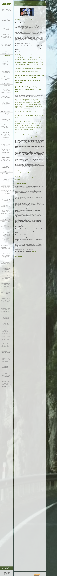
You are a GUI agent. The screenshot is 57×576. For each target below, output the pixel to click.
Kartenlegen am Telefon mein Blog (5, 127)
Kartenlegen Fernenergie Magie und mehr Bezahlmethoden (6, 33)
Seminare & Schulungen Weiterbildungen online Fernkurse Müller (5, 283)
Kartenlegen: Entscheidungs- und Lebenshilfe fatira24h (6, 103)
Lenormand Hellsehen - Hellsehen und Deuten (6, 157)
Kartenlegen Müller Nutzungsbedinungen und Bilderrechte (6, 56)
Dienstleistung (6, 388)
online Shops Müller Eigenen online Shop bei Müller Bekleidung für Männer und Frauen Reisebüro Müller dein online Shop (5, 73)
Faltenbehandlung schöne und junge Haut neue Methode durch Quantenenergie (6, 341)
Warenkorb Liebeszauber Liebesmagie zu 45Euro (5, 305)
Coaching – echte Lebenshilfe (6, 114)
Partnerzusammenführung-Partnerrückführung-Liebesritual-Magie (6, 131)
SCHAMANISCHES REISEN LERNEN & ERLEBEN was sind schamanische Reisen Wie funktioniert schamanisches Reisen (6, 88)
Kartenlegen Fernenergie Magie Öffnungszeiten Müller (6, 50)
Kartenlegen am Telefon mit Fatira (5, 140)
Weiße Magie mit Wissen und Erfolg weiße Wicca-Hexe (6, 313)
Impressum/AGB (6, 23)
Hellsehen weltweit (5, 137)
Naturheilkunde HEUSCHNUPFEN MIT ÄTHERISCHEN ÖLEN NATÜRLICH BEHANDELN (6, 318)
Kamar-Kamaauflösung (6, 386)
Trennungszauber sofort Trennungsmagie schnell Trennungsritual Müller (6, 244)
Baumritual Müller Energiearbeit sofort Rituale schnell (6, 231)
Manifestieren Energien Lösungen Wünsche (6, 381)
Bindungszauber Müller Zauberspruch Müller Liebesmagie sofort (5, 248)
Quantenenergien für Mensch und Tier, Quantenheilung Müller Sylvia (5, 335)
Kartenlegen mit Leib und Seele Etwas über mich (6, 135)
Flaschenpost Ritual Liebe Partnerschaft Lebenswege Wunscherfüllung (6, 329)
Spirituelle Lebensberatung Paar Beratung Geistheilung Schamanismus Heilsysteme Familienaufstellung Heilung (6, 120)
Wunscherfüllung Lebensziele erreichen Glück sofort (6, 363)
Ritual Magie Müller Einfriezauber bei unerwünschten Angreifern (6, 257)
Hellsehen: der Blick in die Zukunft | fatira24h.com (6, 41)
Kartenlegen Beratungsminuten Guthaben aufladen (5, 367)
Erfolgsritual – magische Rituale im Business (6, 309)
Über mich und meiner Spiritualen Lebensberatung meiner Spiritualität (5, 20)
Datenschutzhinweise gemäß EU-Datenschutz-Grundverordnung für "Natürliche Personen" (5, 27)
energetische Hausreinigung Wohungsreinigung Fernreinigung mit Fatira (5, 357)
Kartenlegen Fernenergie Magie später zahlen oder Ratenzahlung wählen (6, 37)
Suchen (44, 2)
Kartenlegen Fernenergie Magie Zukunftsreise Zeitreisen (6, 45)
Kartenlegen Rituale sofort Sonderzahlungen (6, 384)
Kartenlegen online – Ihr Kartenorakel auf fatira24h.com (5, 215)
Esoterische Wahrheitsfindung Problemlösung (5, 372)
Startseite (6, 15)
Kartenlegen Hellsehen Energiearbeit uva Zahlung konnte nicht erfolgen (6, 273)
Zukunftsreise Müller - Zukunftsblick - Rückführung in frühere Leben (5, 263)
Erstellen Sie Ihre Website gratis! (29, 574)
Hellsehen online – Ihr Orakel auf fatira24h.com (6, 219)
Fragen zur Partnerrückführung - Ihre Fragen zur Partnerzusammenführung (6, 181)
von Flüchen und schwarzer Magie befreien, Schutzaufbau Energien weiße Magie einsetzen (6, 352)
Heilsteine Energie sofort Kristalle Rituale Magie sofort (6, 288)
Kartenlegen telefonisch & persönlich (6, 61)
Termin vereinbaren (6, 53)
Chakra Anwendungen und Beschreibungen (6, 194)
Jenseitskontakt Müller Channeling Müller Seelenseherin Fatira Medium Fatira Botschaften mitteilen (5, 199)
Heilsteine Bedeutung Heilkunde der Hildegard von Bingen (5, 346)
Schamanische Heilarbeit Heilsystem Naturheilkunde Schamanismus (5, 324)
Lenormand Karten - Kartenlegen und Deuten (5, 153)
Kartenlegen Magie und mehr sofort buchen (6, 253)
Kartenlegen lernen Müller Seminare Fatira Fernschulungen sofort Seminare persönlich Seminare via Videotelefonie (5, 237)
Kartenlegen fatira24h (6, 298)
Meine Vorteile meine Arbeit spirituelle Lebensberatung (6, 64)
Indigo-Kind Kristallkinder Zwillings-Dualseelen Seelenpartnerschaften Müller (6, 294)
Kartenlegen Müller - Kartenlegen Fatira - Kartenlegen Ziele (6, 175)
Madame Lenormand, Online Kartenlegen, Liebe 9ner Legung (6, 160)
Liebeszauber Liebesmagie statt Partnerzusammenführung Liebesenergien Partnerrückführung (6, 81)
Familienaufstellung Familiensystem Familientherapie (6, 376)
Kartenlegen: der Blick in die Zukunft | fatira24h (6, 107)
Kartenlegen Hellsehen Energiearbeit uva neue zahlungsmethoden (6, 268)
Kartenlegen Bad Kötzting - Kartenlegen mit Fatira (6, 111)
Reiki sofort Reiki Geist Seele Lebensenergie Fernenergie (6, 278)
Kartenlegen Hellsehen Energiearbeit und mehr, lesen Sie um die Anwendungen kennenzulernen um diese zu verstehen (6, 188)
